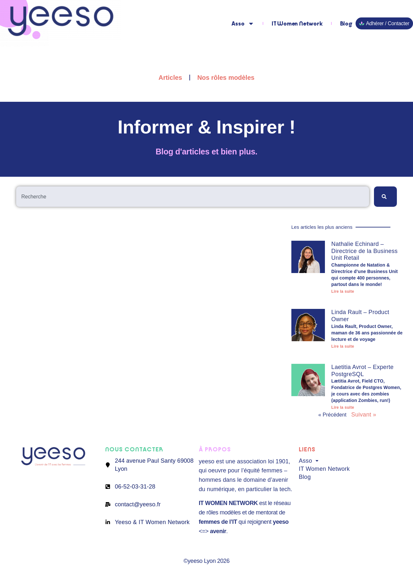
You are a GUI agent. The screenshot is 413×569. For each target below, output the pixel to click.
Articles (170, 77)
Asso (243, 23)
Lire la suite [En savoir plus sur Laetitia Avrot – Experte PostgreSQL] (342, 407)
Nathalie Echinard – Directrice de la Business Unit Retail (364, 251)
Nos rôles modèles (226, 77)
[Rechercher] (385, 196)
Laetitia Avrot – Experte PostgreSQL (362, 370)
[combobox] (192, 196)
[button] (345, 461)
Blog (346, 23)
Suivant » (363, 414)
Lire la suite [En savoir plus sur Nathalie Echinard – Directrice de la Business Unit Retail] (342, 291)
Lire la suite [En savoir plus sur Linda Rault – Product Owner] (342, 346)
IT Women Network (297, 23)
